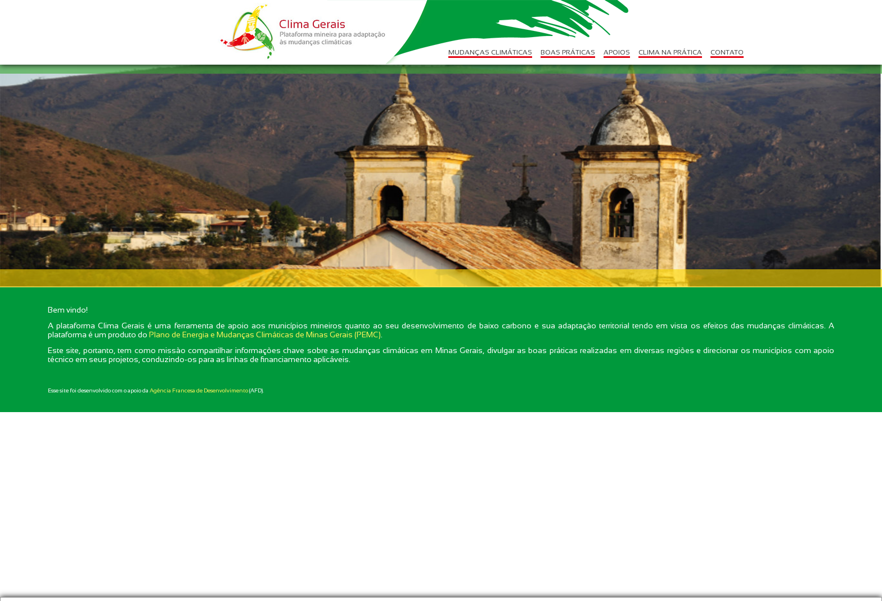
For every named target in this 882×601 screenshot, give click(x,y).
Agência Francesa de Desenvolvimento (199, 390)
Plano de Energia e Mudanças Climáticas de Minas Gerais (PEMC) (265, 334)
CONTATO (727, 52)
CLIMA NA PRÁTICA (670, 52)
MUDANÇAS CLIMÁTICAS (490, 52)
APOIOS (617, 52)
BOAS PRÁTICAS (568, 52)
